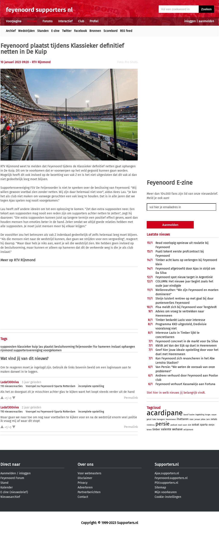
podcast (173, 425)
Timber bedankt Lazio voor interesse (180, 320)
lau (41, 347)
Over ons (85, 464)
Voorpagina (13, 21)
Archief (11, 31)
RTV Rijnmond (25, 260)
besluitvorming (64, 347)
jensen (197, 419)
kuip (35, 347)
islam (191, 419)
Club (81, 21)
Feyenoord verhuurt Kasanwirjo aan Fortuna (185, 384)
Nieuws (32, 21)
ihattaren (183, 419)
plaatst (48, 347)
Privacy (82, 483)
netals (214, 419)
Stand (4, 483)
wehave (177, 429)
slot (189, 425)
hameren (104, 347)
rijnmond (6, 350)
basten (192, 415)
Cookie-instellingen (168, 497)
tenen (149, 430)
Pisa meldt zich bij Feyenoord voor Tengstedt (186, 307)
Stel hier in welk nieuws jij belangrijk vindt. (176, 393)
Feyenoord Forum (12, 478)
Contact (83, 497)
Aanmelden (8, 473)
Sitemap (160, 487)
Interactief (65, 21)
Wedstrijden (26, 31)
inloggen (190, 21)
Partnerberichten (89, 492)
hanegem (161, 419)
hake (154, 419)
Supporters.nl (167, 464)
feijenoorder (83, 347)
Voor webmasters (89, 473)
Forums (48, 21)
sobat (195, 424)
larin (208, 419)
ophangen (128, 347)
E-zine (55, 31)
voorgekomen (52, 350)
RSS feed (126, 31)
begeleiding (199, 415)
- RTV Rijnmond (40, 62)
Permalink (131, 398)
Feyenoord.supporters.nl (171, 478)
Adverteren (85, 487)
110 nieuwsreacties (11, 386)
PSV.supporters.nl (166, 483)
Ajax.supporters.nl (167, 473)
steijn (211, 424)
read (180, 425)
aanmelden (206, 21)
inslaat (116, 347)
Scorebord (110, 31)
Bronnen (95, 31)
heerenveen (171, 419)
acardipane (165, 413)
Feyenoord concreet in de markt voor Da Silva (186, 341)
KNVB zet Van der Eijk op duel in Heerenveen (186, 345)
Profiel (94, 21)
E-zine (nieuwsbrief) (14, 492)
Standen (43, 31)
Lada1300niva (9, 382)
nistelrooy (151, 425)
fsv (95, 347)
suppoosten (8, 347)
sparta (204, 424)
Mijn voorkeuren (166, 492)
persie (162, 424)
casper (213, 415)
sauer (185, 425)
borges (207, 415)
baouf (185, 415)
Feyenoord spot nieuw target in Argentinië (184, 277)
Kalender (6, 487)
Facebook (80, 31)
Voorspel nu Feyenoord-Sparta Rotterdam (50, 386)
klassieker (24, 347)
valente (166, 429)
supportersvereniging (27, 350)
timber (156, 429)
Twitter (66, 31)
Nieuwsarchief (10, 497)
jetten (203, 419)
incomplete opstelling (91, 386)
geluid (149, 419)
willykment (188, 430)
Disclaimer (85, 478)
